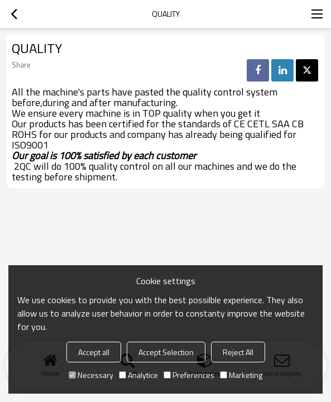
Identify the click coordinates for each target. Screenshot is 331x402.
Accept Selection (166, 352)
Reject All (238, 352)
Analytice (138, 375)
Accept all (93, 352)
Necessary (91, 375)
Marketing (241, 375)
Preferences (189, 375)
